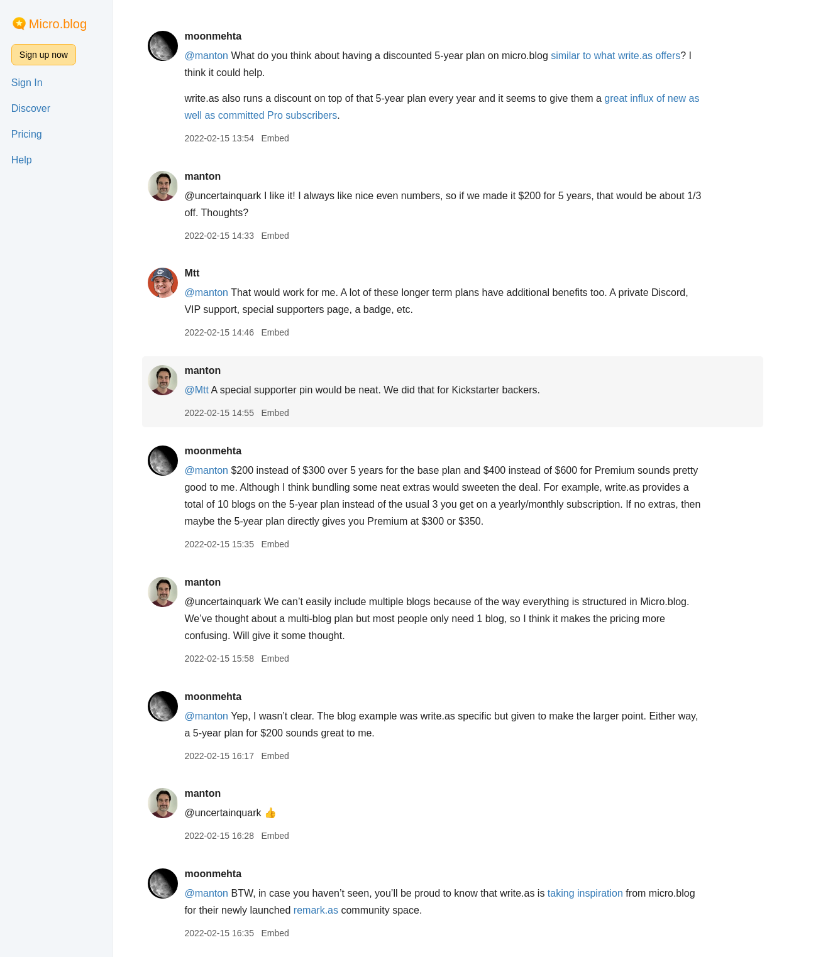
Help (21, 160)
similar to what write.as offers (633, 55)
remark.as (333, 910)
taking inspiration (603, 893)
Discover (30, 108)
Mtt (210, 273)
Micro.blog (58, 24)
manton (220, 176)
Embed (293, 138)
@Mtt (214, 390)
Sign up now (43, 55)
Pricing (26, 134)
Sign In (27, 82)
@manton (224, 55)
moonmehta (231, 36)
